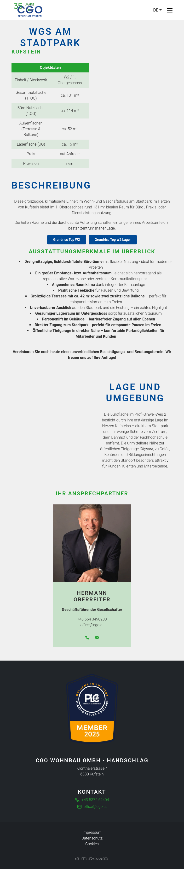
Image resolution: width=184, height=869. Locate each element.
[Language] (157, 10)
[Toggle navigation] (169, 10)
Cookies (92, 844)
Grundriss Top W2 (66, 240)
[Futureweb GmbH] (91, 859)
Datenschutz (92, 838)
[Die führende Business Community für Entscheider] (92, 709)
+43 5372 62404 (95, 800)
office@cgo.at (95, 806)
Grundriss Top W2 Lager (113, 240)
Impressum (92, 832)
